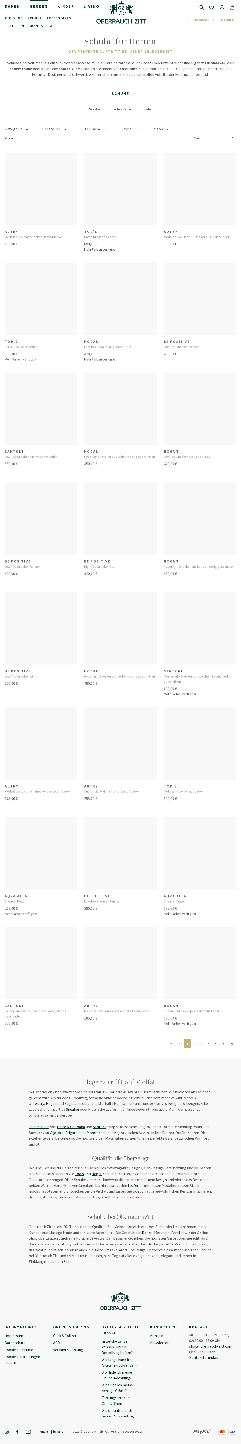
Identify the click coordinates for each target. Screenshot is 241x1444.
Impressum (14, 1335)
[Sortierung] (215, 138)
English (45, 1431)
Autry (39, 1103)
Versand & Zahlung (68, 1349)
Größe (129, 129)
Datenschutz (15, 1342)
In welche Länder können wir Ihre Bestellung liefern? (117, 1347)
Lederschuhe (122, 109)
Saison (160, 129)
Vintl (176, 1232)
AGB (56, 1342)
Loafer (147, 109)
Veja (52, 1132)
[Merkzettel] (211, 7)
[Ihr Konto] (222, 7)
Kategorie (16, 129)
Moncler (93, 1132)
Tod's (79, 1173)
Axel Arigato (68, 1132)
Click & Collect (64, 1335)
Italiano (58, 1431)
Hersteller (54, 129)
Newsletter (159, 1342)
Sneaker (95, 109)
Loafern (134, 1185)
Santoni (99, 1126)
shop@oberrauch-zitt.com (210, 1346)
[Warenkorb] (232, 7)
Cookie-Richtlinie (19, 1349)
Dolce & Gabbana (71, 1126)
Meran (159, 1232)
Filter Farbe (93, 129)
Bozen (147, 1232)
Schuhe (120, 93)
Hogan (51, 1103)
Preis (12, 138)
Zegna (69, 1103)
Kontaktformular (203, 1357)
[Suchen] (201, 7)
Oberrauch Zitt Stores (213, 20)
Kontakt (157, 1335)
